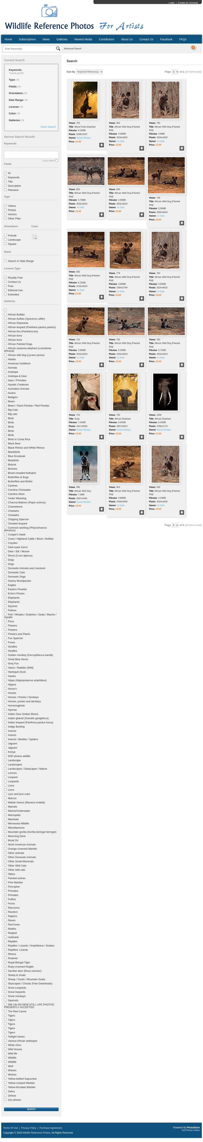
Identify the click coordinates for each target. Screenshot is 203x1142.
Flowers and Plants (19, 633)
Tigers (11, 1015)
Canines (13, 485)
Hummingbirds (16, 705)
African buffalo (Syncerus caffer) (26, 318)
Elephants (14, 597)
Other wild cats (16, 869)
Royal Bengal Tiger (19, 962)
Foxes (11, 642)
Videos (12, 205)
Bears (11, 401)
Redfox (12, 928)
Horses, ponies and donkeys (24, 701)
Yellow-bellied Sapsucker (22, 1078)
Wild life (12, 1053)
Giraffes (12, 646)
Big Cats (13, 409)
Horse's (12, 688)
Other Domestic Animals (22, 857)
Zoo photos (14, 1099)
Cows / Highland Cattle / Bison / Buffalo (31, 538)
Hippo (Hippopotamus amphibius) (27, 680)
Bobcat (12, 464)
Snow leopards (16, 991)
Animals (12, 367)
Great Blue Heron (18, 659)
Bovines (12, 468)
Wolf (10, 1066)
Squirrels (13, 1000)
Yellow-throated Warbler (22, 1087)
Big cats (12, 413)
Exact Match (49, 160)
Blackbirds (14, 451)
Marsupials (14, 815)
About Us (127, 39)
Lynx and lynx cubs (19, 793)
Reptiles (12, 941)
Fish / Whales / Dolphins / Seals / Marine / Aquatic (30, 616)
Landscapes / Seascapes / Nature (27, 768)
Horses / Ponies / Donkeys (23, 697)
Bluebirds (13, 460)
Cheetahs (13, 510)
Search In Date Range (21, 260)
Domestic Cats (16, 572)
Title (10, 181)
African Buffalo (16, 314)
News (46, 39)
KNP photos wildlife (19, 756)
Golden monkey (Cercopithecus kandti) (30, 655)
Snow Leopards (17, 987)
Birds (11, 418)
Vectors (12, 214)
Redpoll (12, 932)
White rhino (14, 1045)
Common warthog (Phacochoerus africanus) (25, 529)
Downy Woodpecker (19, 580)
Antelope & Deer (17, 376)
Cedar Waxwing (17, 498)
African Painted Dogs (20, 344)
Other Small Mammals (21, 861)
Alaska (12, 359)
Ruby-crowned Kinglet (20, 966)
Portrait (12, 235)
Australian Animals (18, 388)
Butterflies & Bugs (18, 477)
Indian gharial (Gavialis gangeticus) (28, 718)
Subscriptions (27, 39)
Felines (12, 610)
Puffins (12, 899)
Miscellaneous (16, 827)
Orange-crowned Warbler (22, 848)
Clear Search (48, 126)
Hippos (12, 684)
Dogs (11, 559)
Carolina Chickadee (19, 489)
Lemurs (12, 772)
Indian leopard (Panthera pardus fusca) (30, 722)
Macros (12, 798)
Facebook (166, 39)
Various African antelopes (22, 1040)
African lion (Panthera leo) (23, 331)
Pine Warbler (15, 882)
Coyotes (13, 542)
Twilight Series (16, 1036)
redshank (13, 937)
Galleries (61, 39)
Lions (11, 785)
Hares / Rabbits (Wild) (20, 667)
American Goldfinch (19, 363)
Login (172, 2)
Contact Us (146, 39)
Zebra (11, 1091)
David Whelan (83, 138)
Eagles (12, 585)
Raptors (12, 916)
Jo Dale (120, 141)
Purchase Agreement (51, 1128)
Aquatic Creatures (18, 384)
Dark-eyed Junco (18, 547)
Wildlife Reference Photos (36, 1132)
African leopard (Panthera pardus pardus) (32, 327)
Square (12, 243)
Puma (11, 903)
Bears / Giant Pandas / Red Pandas (28, 405)
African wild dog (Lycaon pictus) (26, 355)
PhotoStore (193, 1127)
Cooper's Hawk (17, 534)
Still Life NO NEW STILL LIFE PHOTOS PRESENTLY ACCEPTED (29, 1006)
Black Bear (14, 443)
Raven (12, 920)
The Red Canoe (17, 1011)
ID (9, 173)
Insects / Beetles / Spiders (23, 739)
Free (10, 286)
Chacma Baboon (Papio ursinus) (27, 502)
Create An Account (188, 2)
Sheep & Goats (17, 975)
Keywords (13, 177)
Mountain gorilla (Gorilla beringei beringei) (32, 831)
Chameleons (15, 506)
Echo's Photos (16, 593)
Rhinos (12, 954)
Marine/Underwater (19, 810)
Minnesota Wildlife (18, 823)
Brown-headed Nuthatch (22, 472)
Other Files (14, 218)
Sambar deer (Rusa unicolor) (25, 970)
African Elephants (18, 322)
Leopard (13, 777)
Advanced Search (72, 48)
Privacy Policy (28, 1128)
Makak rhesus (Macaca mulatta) (26, 802)
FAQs (182, 39)
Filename (13, 190)
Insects (12, 730)
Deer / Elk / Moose (18, 551)
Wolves (12, 1070)
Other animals (16, 852)
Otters (11, 873)
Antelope (13, 371)
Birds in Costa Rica (19, 439)
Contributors (106, 39)
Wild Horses (15, 1049)
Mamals (12, 806)
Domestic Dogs (17, 576)
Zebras (12, 1095)
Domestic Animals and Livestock (26, 568)
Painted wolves (16, 878)
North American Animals (22, 844)
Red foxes (14, 924)
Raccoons (14, 907)
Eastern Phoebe (17, 589)
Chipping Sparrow (18, 519)
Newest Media (83, 39)
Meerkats (13, 819)
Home (8, 39)
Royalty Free (15, 277)
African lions (15, 335)
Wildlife (12, 1057)
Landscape (14, 239)
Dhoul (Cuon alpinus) (20, 555)
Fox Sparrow (15, 638)
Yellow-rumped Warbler (21, 1082)
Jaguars (12, 743)
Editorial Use (15, 290)
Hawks (12, 676)
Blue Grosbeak (16, 456)
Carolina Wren (16, 494)
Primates (13, 890)
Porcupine (14, 886)
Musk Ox (13, 840)
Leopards (13, 781)
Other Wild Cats (17, 865)
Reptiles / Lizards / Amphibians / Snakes (31, 945)
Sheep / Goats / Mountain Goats (26, 979)
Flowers (12, 625)
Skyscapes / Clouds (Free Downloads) (30, 983)
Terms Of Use (10, 1128)
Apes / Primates (17, 380)
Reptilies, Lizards (18, 949)
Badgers (13, 397)
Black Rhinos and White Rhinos (26, 447)
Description (14, 185)
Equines (12, 606)
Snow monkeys (17, 996)
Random (13, 911)
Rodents (13, 958)
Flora (11, 621)
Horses (12, 692)
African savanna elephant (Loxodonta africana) (27, 349)
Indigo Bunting (16, 726)
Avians (12, 392)
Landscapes (15, 764)
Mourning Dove (17, 836)
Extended (13, 294)
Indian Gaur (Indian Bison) (23, 713)
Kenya (11, 751)
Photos (12, 210)
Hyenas (12, 709)
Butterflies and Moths (20, 481)
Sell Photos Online (191, 1130)
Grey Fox (13, 663)
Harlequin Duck (17, 671)
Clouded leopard (17, 523)
